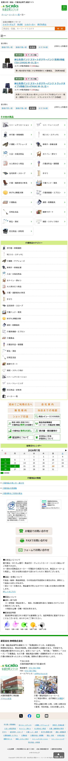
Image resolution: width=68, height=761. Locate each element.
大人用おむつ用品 (40, 737)
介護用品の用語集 (9, 488)
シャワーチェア (9, 24)
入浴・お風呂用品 (10, 737)
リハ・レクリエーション (40, 747)
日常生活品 (61, 744)
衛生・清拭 (50, 744)
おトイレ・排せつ (25, 737)
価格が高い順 (21, 47)
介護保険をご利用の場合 (12, 493)
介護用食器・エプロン (10, 744)
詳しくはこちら (9, 591)
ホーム (4, 14)
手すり (4, 740)
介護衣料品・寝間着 (37, 744)
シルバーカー (30, 24)
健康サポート (8, 747)
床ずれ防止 (42, 24)
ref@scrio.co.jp (40, 682)
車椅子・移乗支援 (58, 734)
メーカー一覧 (14, 14)
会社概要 (11, 758)
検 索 (60, 28)
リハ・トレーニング (58, 747)
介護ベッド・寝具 (32, 740)
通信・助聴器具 (61, 740)
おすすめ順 (43, 47)
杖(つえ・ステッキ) (25, 734)
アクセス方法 (6, 707)
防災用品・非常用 (34, 751)
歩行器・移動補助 (10, 733)
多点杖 (20, 24)
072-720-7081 (30, 679)
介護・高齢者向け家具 (56, 737)
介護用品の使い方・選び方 (13, 483)
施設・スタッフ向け (22, 747)
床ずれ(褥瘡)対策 (46, 740)
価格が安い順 (7, 47)
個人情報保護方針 (43, 758)
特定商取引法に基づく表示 (25, 758)
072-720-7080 (34, 676)
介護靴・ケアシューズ (42, 734)
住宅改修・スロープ (16, 740)
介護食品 (24, 744)
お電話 (60, 707)
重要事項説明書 (57, 758)
